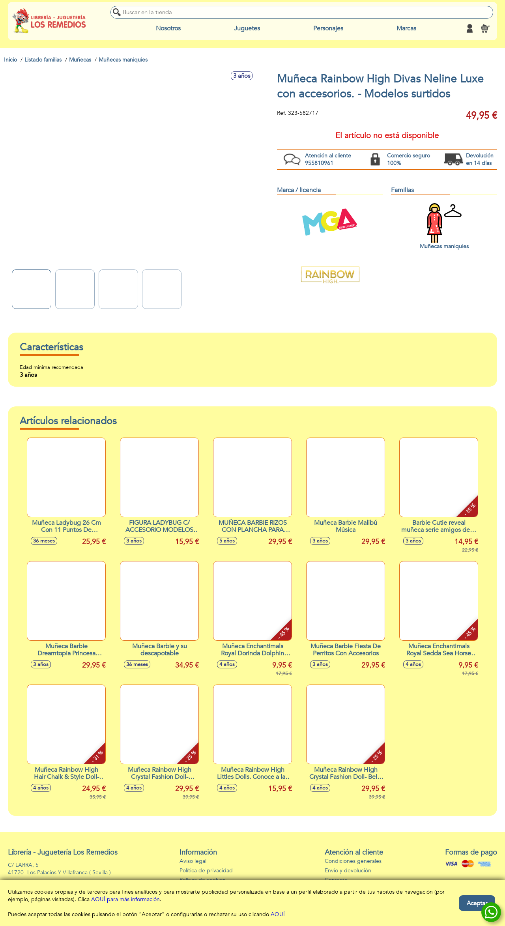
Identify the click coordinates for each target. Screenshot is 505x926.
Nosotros (168, 28)
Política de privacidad (206, 870)
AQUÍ (278, 914)
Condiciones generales (353, 861)
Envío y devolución (348, 870)
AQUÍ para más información (125, 899)
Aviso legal (193, 861)
